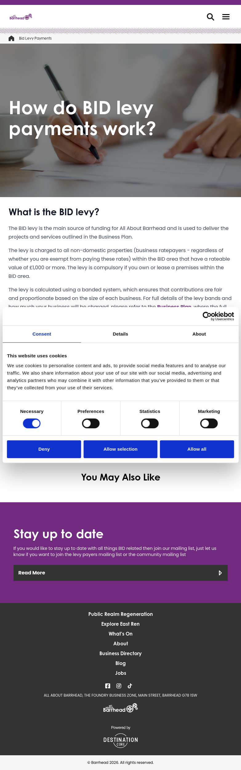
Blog (120, 663)
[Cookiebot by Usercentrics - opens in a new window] (207, 316)
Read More (120, 572)
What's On (121, 634)
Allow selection (120, 449)
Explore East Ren (120, 624)
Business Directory (120, 653)
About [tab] (199, 333)
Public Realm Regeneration (120, 614)
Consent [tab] (41, 333)
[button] (226, 16)
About (120, 643)
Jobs (120, 673)
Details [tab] (120, 333)
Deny (44, 449)
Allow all (197, 449)
